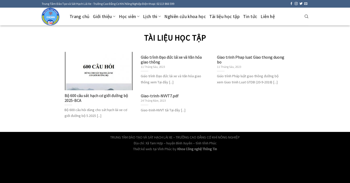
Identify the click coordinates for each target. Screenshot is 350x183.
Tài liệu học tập (224, 16)
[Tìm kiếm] (306, 16)
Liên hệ (268, 16)
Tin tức (250, 16)
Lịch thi (152, 16)
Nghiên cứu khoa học (185, 16)
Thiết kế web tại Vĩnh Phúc (152, 149)
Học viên (129, 16)
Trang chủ (79, 16)
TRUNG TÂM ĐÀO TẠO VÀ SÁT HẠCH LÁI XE (141, 137)
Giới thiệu (104, 16)
